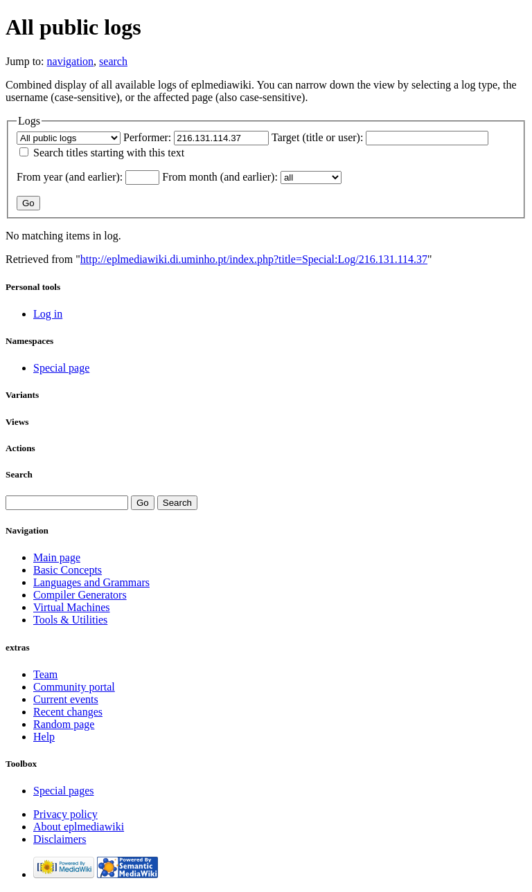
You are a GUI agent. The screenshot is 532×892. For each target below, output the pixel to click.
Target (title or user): (317, 137)
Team (45, 674)
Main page (56, 557)
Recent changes (68, 712)
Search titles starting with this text (108, 152)
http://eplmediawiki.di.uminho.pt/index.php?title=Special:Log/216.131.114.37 (253, 259)
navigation (70, 61)
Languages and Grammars (91, 582)
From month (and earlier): (220, 177)
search (113, 61)
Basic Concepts (67, 570)
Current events (65, 699)
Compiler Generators (80, 595)
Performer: (147, 137)
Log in (47, 314)
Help (44, 737)
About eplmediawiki (78, 826)
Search (19, 474)
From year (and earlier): (70, 177)
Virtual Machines (71, 607)
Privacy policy (65, 814)
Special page (61, 368)
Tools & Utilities (70, 620)
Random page (63, 724)
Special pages (63, 791)
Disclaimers (59, 839)
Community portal (74, 687)
